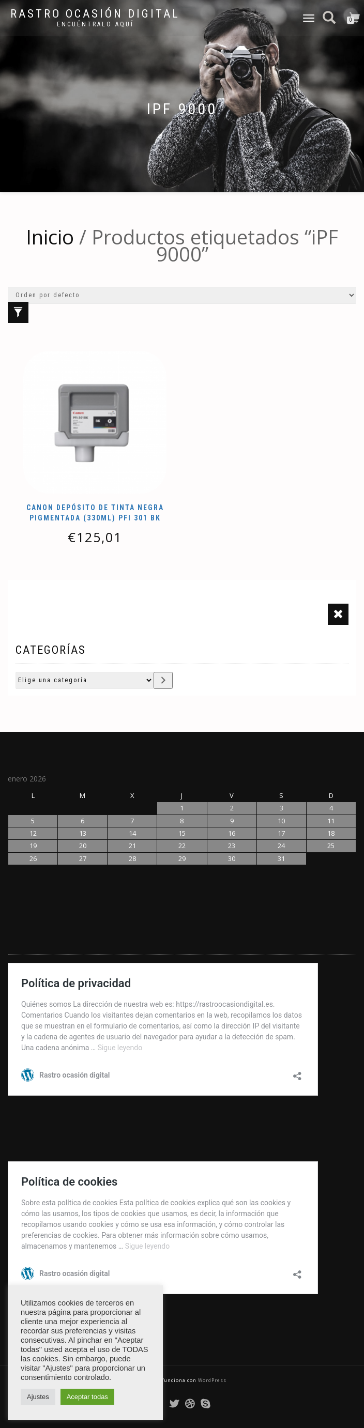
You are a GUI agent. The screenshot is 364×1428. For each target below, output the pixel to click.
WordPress (211, 1380)
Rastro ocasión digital (95, 14)
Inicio (50, 236)
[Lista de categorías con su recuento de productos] (85, 680)
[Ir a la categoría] (163, 680)
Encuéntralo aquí (95, 24)
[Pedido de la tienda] (182, 295)
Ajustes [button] (38, 1397)
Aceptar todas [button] (87, 1397)
